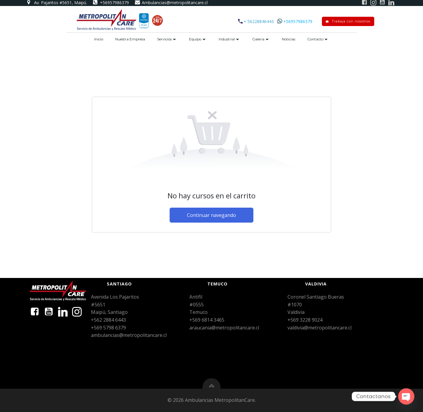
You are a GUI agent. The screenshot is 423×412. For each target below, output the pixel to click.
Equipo (198, 39)
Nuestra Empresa (130, 39)
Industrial (229, 39)
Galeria (261, 39)
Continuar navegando (211, 215)
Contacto (318, 39)
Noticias (288, 39)
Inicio (98, 39)
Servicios (167, 39)
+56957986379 (297, 21)
